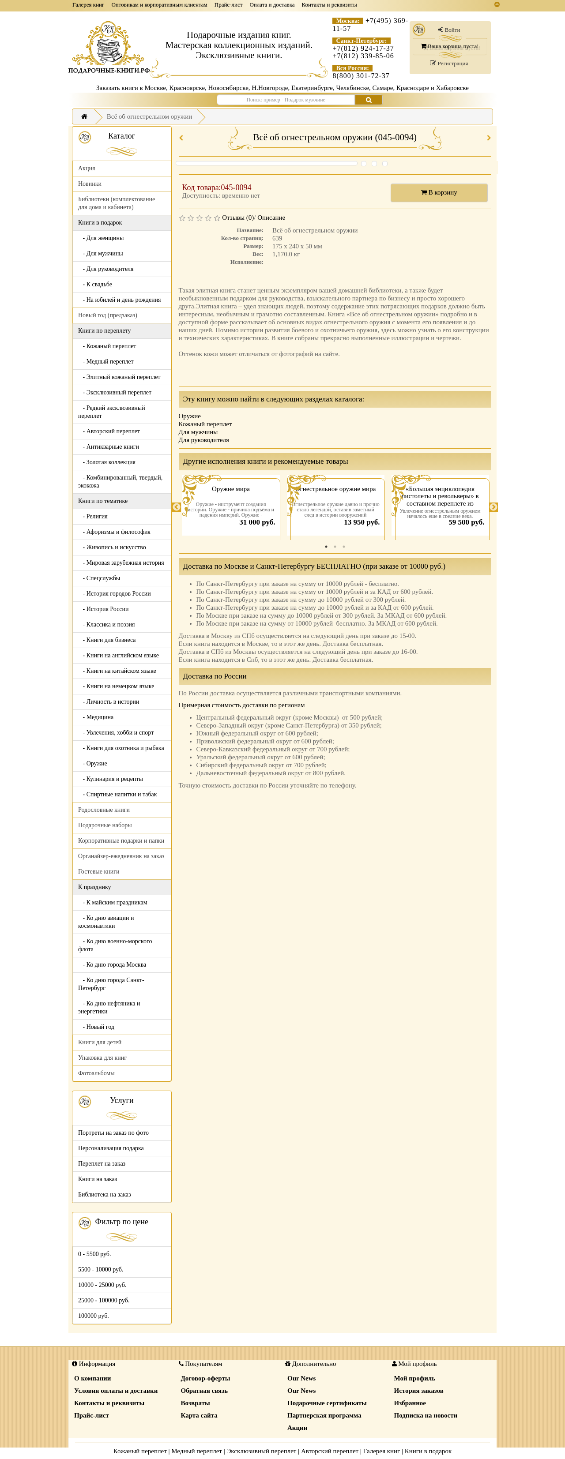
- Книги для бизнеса (107, 640)
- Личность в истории (108, 701)
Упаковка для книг (102, 1057)
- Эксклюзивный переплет (114, 392)
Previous (176, 507)
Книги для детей (99, 1042)
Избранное (410, 1402)
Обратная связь (204, 1390)
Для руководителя (204, 439)
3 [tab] (343, 546)
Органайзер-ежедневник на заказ (121, 856)
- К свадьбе (95, 284)
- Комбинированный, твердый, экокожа (120, 481)
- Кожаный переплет (107, 346)
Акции (297, 1427)
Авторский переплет (329, 1451)
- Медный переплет (106, 361)
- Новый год (96, 1027)
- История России (103, 609)
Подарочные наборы (105, 825)
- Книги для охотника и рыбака (121, 748)
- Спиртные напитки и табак (117, 794)
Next (493, 507)
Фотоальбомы (96, 1073)
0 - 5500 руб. (94, 1254)
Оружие (190, 416)
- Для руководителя (106, 269)
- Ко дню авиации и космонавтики (106, 922)
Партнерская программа (324, 1415)
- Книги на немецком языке (116, 686)
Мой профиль (415, 1378)
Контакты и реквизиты (329, 4)
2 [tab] (335, 546)
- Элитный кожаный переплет (119, 377)
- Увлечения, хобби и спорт (116, 732)
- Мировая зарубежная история (121, 562)
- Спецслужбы (99, 578)
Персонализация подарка (111, 1148)
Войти (449, 29)
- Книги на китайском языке (117, 671)
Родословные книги (104, 809)
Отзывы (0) (238, 217)
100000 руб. (93, 1316)
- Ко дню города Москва (112, 964)
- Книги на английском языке (118, 655)
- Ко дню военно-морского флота (115, 945)
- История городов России (114, 593)
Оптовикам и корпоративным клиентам (159, 4)
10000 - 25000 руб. (102, 1285)
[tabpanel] (231, 507)
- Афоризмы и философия (114, 532)
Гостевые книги (99, 871)
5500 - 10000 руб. (100, 1269)
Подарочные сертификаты (327, 1402)
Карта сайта (199, 1415)
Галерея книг (88, 4)
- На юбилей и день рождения (119, 299)
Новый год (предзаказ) (107, 315)
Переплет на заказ (101, 1163)
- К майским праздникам (112, 902)
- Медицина (95, 717)
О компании (92, 1378)
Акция (86, 168)
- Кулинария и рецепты (110, 779)
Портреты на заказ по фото (113, 1132)
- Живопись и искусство (112, 547)
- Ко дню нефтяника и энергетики (109, 1007)
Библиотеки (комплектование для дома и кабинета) (116, 203)
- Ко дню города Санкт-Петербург (111, 984)
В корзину (439, 192)
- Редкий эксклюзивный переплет (111, 412)
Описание (271, 217)
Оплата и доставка (271, 4)
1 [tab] (326, 546)
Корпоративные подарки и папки (121, 840)
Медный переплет (196, 1451)
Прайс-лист (229, 4)
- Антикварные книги (108, 446)
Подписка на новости (426, 1415)
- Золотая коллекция (107, 462)
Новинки (90, 183)
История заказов (419, 1390)
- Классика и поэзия (106, 624)
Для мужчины (198, 431)
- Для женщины (101, 238)
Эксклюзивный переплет (261, 1451)
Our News (301, 1378)
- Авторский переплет (109, 431)
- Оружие (92, 763)
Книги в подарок (428, 1451)
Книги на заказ (97, 1179)
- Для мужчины (100, 253)
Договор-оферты (205, 1378)
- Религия (93, 516)
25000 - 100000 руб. (103, 1300)
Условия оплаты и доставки (116, 1390)
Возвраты (195, 1402)
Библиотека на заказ (104, 1194)
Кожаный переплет (205, 424)
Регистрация (449, 63)
